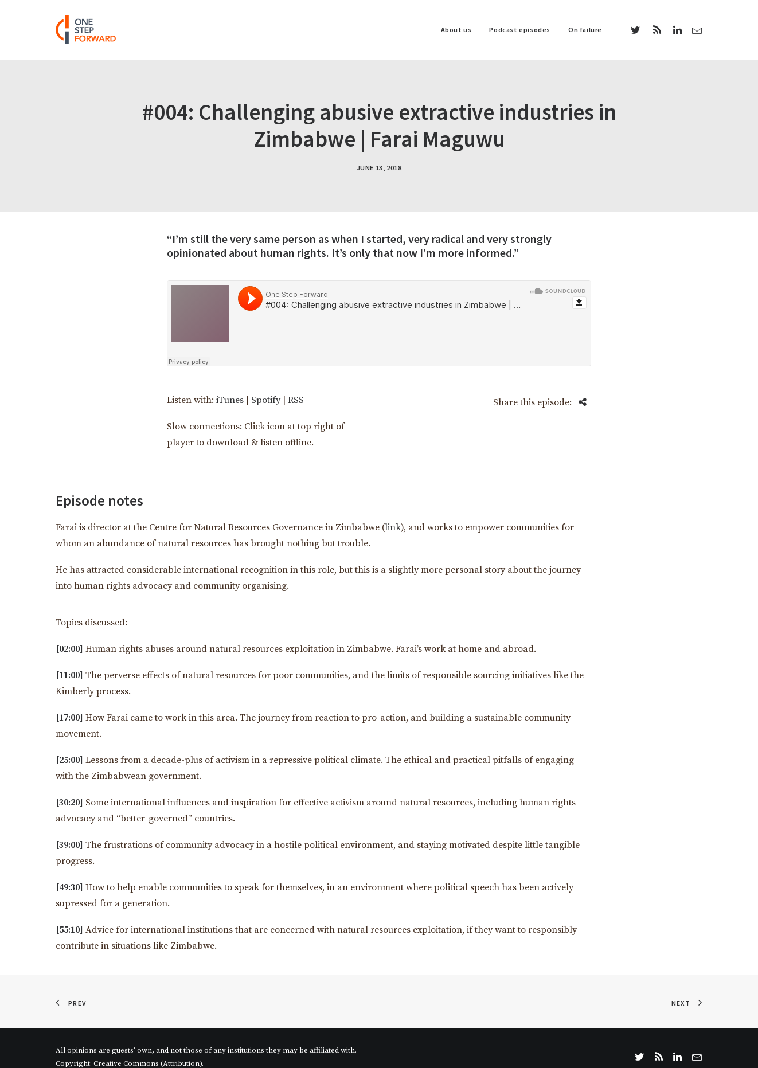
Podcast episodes (519, 29)
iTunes (230, 383)
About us (456, 29)
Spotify (265, 383)
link (393, 510)
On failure (585, 29)
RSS (296, 383)
